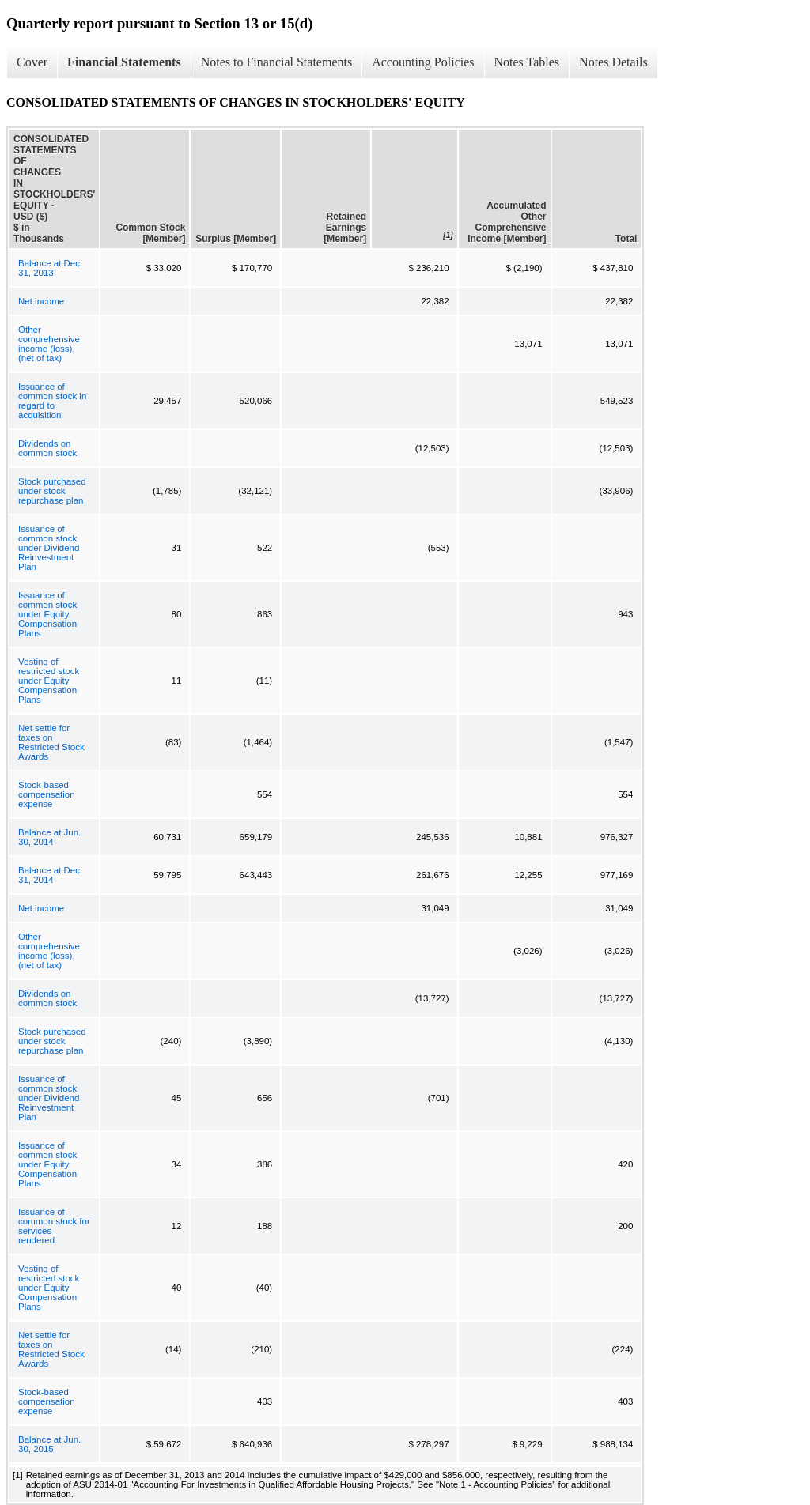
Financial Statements (124, 62)
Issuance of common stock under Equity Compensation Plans (47, 614)
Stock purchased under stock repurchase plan (52, 491)
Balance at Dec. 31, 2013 (50, 267)
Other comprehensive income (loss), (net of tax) (49, 344)
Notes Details (613, 62)
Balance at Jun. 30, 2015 (49, 1444)
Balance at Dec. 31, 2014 (50, 875)
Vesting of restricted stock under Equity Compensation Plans (48, 680)
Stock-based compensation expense (46, 794)
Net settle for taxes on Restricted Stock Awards (51, 742)
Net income (41, 301)
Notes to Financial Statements (277, 62)
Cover (32, 62)
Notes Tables (527, 62)
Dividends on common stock (47, 448)
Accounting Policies (423, 62)
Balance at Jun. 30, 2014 (49, 837)
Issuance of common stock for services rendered (54, 1226)
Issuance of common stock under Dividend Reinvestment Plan (48, 547)
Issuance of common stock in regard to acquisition (52, 401)
